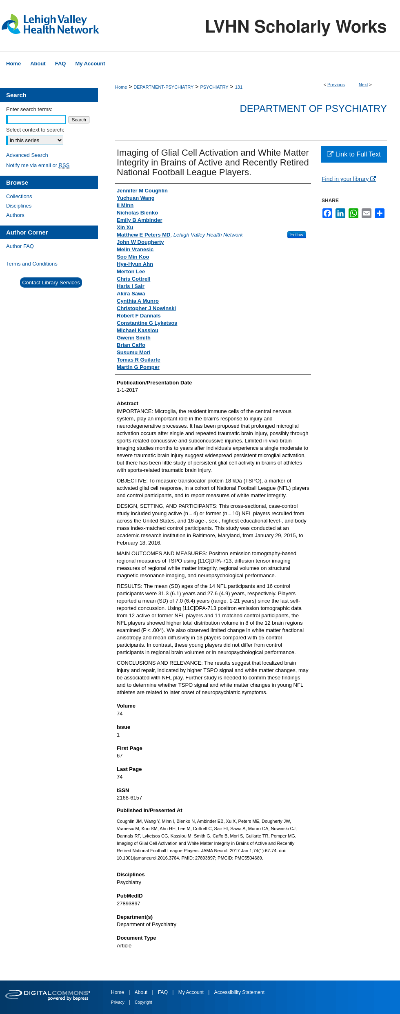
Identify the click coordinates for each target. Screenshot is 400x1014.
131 (238, 87)
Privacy (118, 1002)
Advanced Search (27, 155)
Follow (296, 234)
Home (121, 87)
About (142, 992)
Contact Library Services (51, 282)
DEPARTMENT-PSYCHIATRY (163, 87)
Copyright (143, 1002)
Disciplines (18, 206)
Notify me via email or (37, 165)
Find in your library (349, 179)
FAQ (163, 992)
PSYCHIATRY (214, 87)
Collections (19, 196)
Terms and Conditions (32, 264)
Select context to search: (35, 130)
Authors (15, 215)
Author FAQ (20, 246)
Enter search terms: (29, 109)
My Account (191, 992)
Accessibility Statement (239, 992)
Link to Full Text (353, 154)
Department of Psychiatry (313, 108)
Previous (336, 84)
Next (363, 84)
